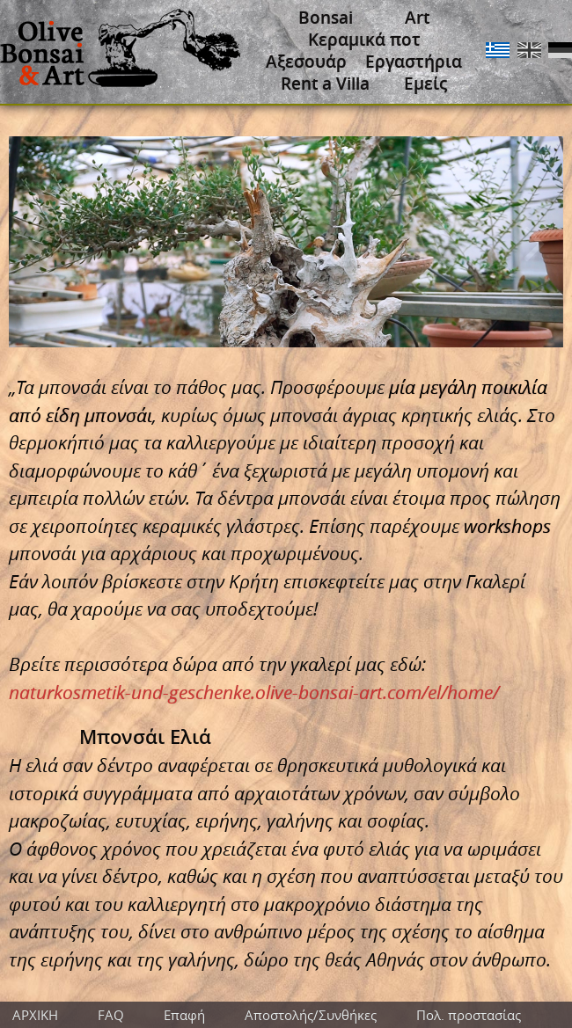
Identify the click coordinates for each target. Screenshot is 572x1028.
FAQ (111, 1015)
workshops (507, 526)
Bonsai (325, 17)
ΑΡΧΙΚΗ (35, 1015)
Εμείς (425, 83)
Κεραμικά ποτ (364, 39)
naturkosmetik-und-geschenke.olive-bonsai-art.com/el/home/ (254, 692)
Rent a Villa (325, 83)
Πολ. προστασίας (468, 1015)
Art (417, 17)
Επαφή (184, 1015)
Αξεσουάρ (306, 61)
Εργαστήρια (413, 61)
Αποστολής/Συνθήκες (311, 1015)
